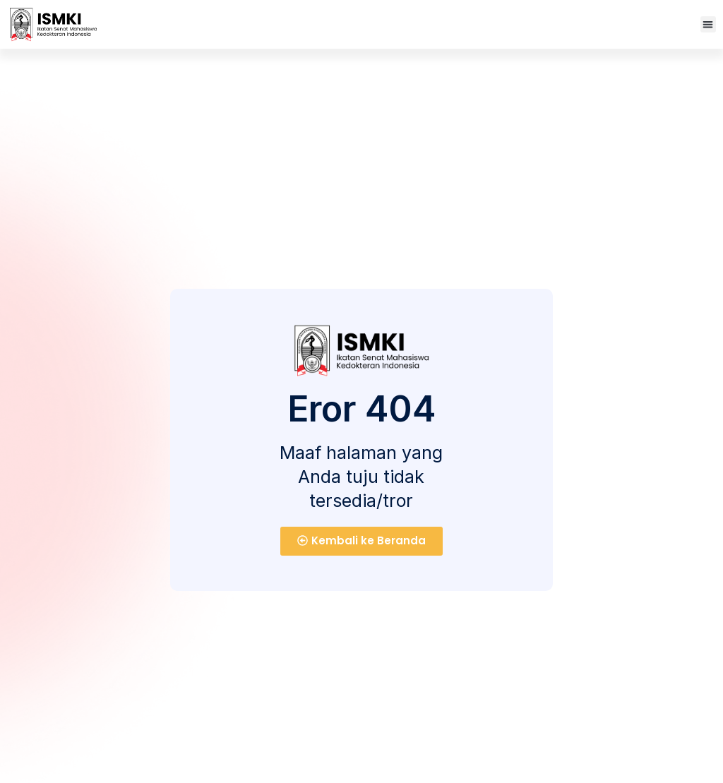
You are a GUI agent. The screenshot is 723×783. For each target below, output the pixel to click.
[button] (708, 24)
